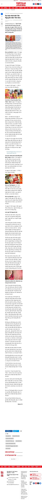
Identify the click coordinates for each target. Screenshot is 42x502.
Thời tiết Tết (8, 436)
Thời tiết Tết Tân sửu (10, 441)
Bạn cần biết (37, 8)
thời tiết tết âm (18, 441)
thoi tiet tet (8, 448)
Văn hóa (25, 8)
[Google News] (18, 21)
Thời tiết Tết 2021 (15, 436)
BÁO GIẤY (16, 0)
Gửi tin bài (34, 0)
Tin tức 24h (9, 8)
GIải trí (30, 8)
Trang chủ (2, 9)
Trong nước (13, 9)
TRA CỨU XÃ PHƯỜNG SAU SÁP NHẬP (25, 0)
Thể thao (13, 8)
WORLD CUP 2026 (5, 8)
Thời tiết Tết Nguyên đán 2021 (12, 446)
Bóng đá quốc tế (20, 8)
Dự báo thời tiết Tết (9, 438)
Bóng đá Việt (16, 8)
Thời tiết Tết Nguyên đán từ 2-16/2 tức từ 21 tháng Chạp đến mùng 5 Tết (14, 152)
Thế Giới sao (33, 8)
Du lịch (27, 8)
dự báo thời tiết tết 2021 (10, 443)
